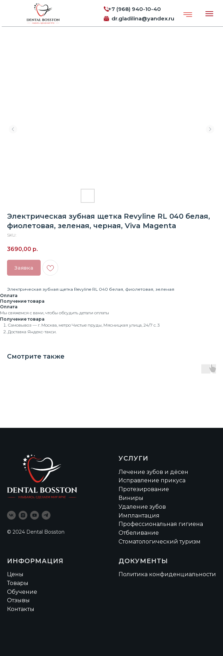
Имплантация (139, 515)
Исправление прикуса (152, 480)
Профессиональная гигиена (161, 524)
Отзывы (18, 600)
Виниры (131, 498)
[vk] (11, 515)
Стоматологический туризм (160, 541)
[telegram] (46, 515)
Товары (17, 583)
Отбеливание (139, 532)
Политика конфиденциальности (167, 574)
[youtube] (34, 515)
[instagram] (23, 515)
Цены (15, 574)
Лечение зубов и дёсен (153, 472)
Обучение (22, 592)
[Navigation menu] (209, 13)
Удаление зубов (142, 506)
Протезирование (144, 489)
